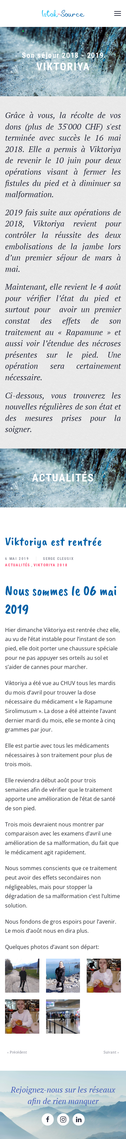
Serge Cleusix (58, 559)
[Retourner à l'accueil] (63, 13)
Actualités (17, 565)
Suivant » (111, 1052)
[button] (117, 13)
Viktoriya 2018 (51, 565)
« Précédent (17, 1052)
